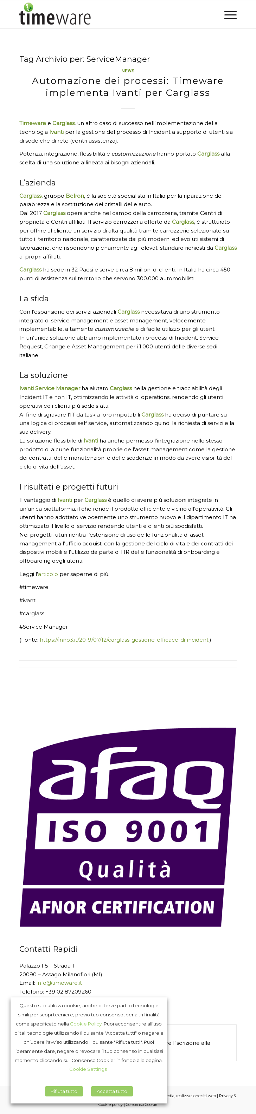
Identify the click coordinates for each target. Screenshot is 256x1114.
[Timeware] (106, 14)
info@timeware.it (59, 982)
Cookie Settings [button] (88, 1069)
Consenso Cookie (141, 1104)
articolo (48, 574)
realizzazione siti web (196, 1095)
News (127, 70)
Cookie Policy (86, 1024)
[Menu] (227, 14)
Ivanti (56, 132)
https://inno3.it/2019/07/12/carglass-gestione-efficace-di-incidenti (125, 639)
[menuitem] (227, 14)
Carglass (30, 195)
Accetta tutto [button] (112, 1091)
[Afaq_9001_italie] (128, 827)
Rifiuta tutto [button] (64, 1091)
